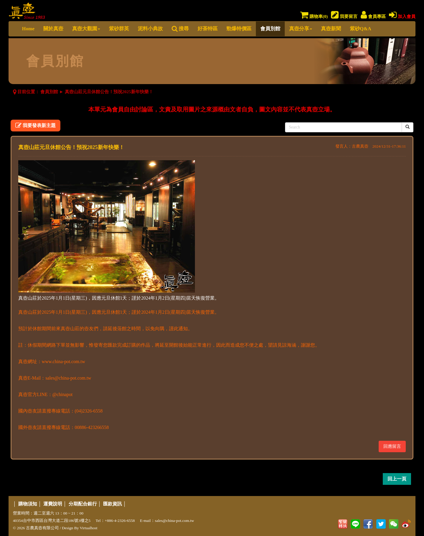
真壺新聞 (331, 28)
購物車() (314, 16)
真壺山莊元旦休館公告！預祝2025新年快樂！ (109, 91)
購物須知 (27, 503)
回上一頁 (396, 478)
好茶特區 (208, 28)
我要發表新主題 (35, 125)
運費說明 (52, 503)
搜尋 (180, 28)
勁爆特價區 (238, 28)
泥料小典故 (150, 28)
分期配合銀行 (83, 503)
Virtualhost (88, 528)
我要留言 (344, 16)
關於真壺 (53, 28)
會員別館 (270, 28)
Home (28, 28)
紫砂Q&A (360, 28)
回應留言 (392, 446)
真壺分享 (300, 28)
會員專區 (373, 16)
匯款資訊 (112, 503)
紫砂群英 (119, 28)
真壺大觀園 (86, 28)
